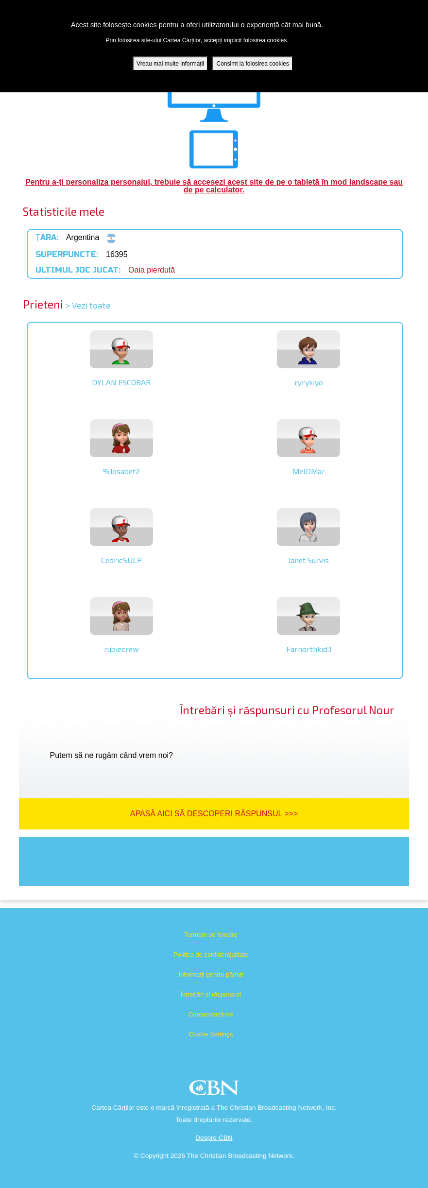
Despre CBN (213, 1137)
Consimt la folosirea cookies (252, 63)
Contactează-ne (210, 1014)
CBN (215, 1091)
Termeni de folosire (211, 934)
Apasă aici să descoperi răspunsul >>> (214, 813)
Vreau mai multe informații (170, 63)
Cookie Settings (210, 1034)
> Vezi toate (88, 305)
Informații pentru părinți (211, 974)
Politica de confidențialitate (210, 954)
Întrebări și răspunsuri (211, 994)
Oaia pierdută (151, 270)
